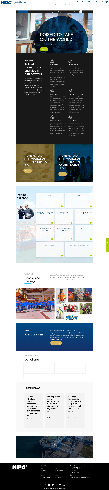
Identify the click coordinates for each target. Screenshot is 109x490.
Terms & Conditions (45, 477)
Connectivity (44, 470)
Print (83, 11)
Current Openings (56, 343)
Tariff (102, 1)
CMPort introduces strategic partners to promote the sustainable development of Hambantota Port (33, 406)
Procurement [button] (80, 5)
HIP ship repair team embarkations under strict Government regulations (53, 402)
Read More (29, 425)
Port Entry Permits (81, 1)
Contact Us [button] (104, 5)
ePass (73, 1)
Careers (42, 475)
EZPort (89, 1)
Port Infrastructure (58, 470)
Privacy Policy (57, 477)
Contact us (56, 475)
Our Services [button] (64, 5)
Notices (56, 468)
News (42, 468)
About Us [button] (57, 5)
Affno (63, 488)
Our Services (44, 472)
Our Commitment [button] (89, 5)
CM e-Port (96, 1)
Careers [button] (97, 5)
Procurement (57, 474)
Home (51, 5)
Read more (44, 49)
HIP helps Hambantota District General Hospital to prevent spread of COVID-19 (74, 402)
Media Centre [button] (72, 5)
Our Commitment (45, 474)
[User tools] (80, 11)
